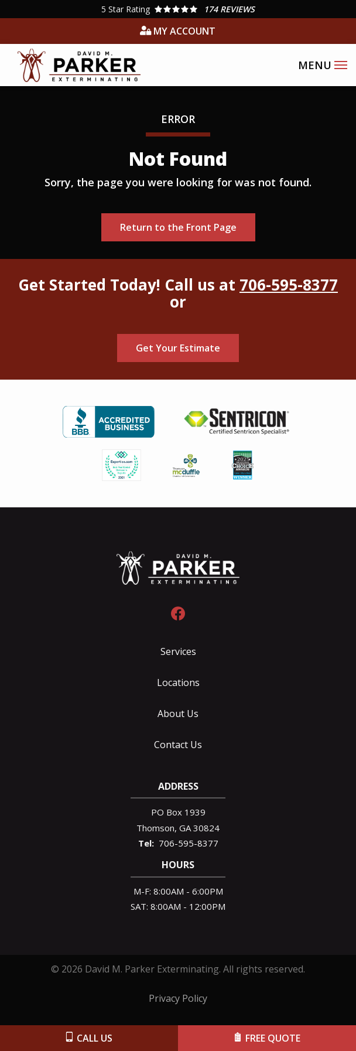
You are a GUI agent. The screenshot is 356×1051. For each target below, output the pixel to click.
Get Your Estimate (178, 348)
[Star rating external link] (178, 9)
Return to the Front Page (178, 227)
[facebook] (178, 612)
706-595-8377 (288, 284)
